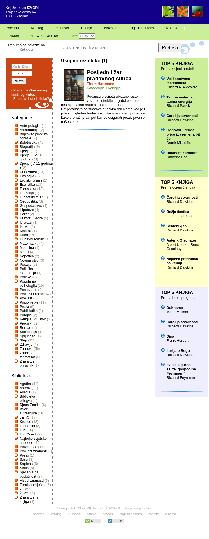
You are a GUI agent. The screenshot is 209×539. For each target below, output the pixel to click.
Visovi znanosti (32, 480)
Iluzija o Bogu (178, 350)
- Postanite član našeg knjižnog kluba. (29, 92)
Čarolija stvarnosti (182, 116)
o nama (170, 514)
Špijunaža (27, 336)
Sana (24, 459)
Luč (23, 430)
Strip (23, 340)
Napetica (27, 256)
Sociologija (28, 332)
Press (24, 455)
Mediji (24, 252)
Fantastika (28, 189)
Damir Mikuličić (179, 143)
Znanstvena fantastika (29, 355)
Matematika (29, 243)
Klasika (25, 231)
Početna (12, 28)
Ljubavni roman (32, 239)
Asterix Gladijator (182, 240)
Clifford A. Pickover (182, 87)
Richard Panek (178, 106)
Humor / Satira (31, 218)
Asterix (25, 388)
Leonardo (27, 426)
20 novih (62, 28)
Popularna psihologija (28, 283)
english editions (130, 514)
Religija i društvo (33, 319)
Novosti (110, 28)
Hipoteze (27, 210)
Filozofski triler (31, 197)
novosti (108, 514)
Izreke (24, 226)
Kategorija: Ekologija (104, 88)
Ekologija (27, 176)
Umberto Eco (177, 157)
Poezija (25, 264)
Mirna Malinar (177, 312)
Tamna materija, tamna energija (180, 99)
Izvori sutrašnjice (28, 411)
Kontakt (172, 28)
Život (24, 493)
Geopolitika (29, 201)
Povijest (26, 298)
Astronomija (29, 130)
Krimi (24, 235)
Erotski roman (31, 180)
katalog (56, 514)
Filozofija (27, 193)
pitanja (91, 514)
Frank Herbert (178, 340)
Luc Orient (28, 434)
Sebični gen (177, 226)
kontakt (153, 514)
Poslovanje (28, 290)
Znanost (26, 349)
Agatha (25, 384)
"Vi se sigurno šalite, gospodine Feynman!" (181, 369)
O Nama (12, 36)
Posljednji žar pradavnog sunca (109, 75)
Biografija (27, 147)
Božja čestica (178, 212)
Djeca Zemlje (30, 405)
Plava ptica (28, 447)
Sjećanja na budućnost (29, 474)
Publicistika (29, 311)
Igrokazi (26, 222)
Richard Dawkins (180, 120)
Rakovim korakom (182, 153)
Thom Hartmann (100, 84)
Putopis (26, 315)
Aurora (25, 392)
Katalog (37, 28)
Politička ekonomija (28, 271)
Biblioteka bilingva (27, 398)
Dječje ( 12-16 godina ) (31, 157)
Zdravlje (26, 344)
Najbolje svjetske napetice (33, 440)
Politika (25, 277)
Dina (170, 336)
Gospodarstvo (31, 205)
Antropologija (30, 125)
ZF (22, 489)
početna (38, 514)
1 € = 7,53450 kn (44, 36)
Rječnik (25, 323)
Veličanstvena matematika (178, 81)
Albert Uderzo (177, 244)
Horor (24, 214)
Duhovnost (28, 172)
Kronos (25, 421)
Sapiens (26, 464)
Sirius (24, 468)
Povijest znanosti (33, 451)
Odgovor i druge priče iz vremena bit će (183, 134)
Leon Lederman (179, 216)
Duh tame (175, 308)
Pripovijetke (29, 302)
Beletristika (28, 142)
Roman (25, 327)
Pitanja (86, 28)
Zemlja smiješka (33, 485)
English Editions (141, 28)
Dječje (25, 151)
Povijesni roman (32, 294)
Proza (24, 306)
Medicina (27, 248)
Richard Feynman (181, 377)
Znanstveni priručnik (28, 363)
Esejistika (27, 184)
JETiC (24, 417)
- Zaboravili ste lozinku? (30, 99)
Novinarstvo (29, 260)
